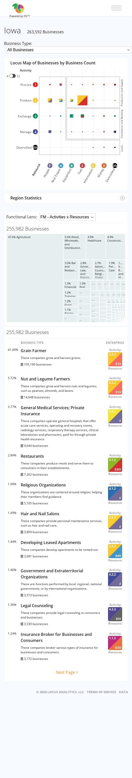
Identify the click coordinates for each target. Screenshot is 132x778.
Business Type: (18, 43)
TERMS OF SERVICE (101, 692)
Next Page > (67, 672)
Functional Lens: (21, 217)
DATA (123, 692)
